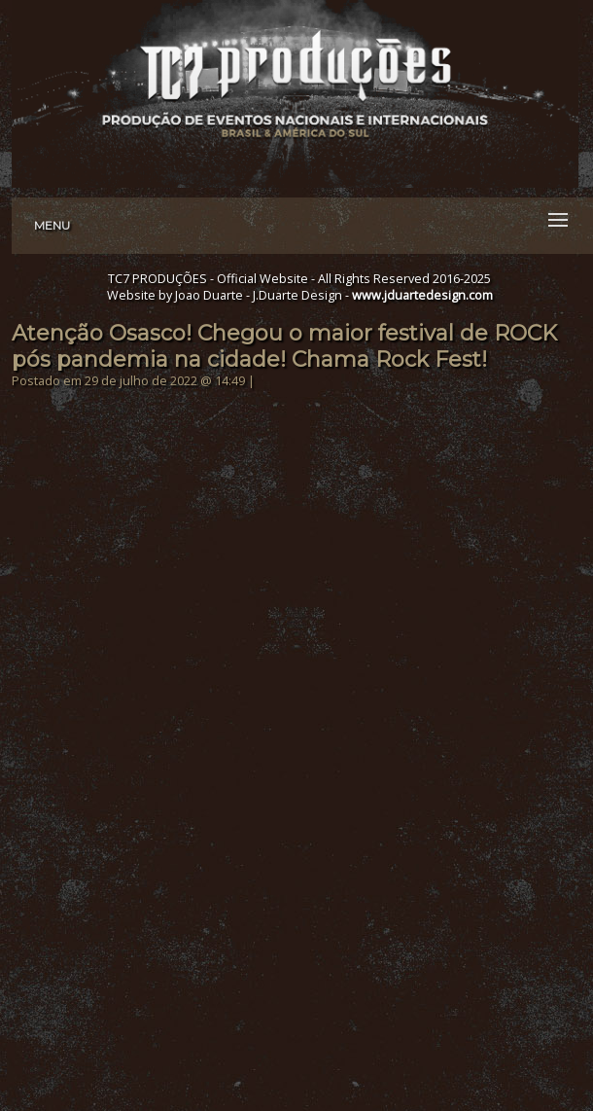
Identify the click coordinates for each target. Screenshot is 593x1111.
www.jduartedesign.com (422, 295)
